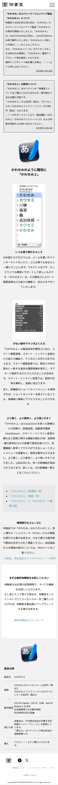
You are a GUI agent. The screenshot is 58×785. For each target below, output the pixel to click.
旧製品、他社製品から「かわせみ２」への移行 (30, 558)
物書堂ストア (20, 742)
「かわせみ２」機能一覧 (24, 496)
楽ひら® (34, 724)
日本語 (26, 775)
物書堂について (19, 768)
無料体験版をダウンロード (29, 620)
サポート (45, 768)
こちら (17, 44)
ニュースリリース (33, 768)
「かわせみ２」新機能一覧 (25, 491)
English (33, 775)
